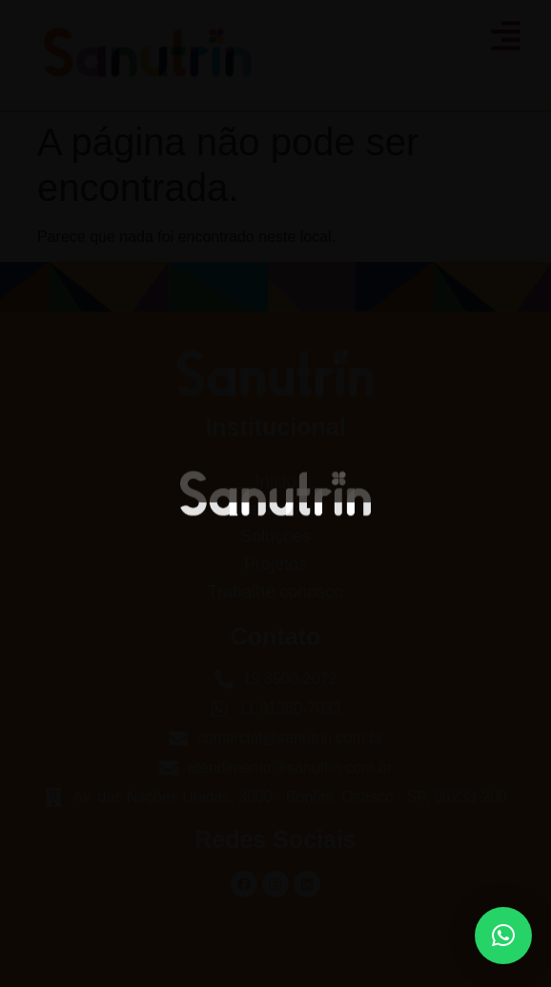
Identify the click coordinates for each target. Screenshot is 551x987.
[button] (503, 935)
